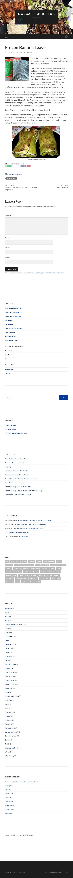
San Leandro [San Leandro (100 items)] (33, 578)
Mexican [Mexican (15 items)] (35, 572)
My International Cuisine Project (16, 433)
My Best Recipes (10, 429)
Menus (7, 716)
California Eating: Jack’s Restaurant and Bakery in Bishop (23, 491)
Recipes (7, 724)
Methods (19, 174)
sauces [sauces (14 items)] (42, 578)
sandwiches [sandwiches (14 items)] (9, 578)
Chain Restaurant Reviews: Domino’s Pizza (19, 483)
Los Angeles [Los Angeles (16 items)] (27, 572)
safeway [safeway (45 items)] (56, 575)
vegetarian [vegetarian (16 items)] (25, 582)
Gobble (7, 373)
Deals (7, 640)
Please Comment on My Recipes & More (30, 528)
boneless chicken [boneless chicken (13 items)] (21, 561)
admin (19, 52)
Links (7, 704)
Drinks (7, 652)
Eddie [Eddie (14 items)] (46, 565)
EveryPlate (9, 369)
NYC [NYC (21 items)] (52, 572)
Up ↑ (66, 872)
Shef (6, 359)
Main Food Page (10, 425)
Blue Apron (9, 786)
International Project (12, 696)
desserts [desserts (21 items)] (30, 565)
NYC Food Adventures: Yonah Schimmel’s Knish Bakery (34, 520)
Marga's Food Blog (36, 14)
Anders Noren (57, 872)
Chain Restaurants (11, 340)
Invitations (8, 700)
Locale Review (24, 536)
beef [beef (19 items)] (12, 561)
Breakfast (8, 620)
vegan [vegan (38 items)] (17, 582)
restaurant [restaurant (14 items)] (41, 575)
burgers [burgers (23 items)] (39, 561)
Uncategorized (10, 748)
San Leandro (9, 312)
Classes (7, 632)
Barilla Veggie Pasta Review (20, 532)
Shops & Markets (10, 736)
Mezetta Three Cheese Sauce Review (17, 459)
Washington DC (10, 336)
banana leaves (11, 178)
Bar (6, 612)
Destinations (9, 644)
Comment (9, 215)
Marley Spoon (9, 805)
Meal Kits (8, 712)
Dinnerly (8, 790)
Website (8, 258)
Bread (7, 616)
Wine (7, 752)
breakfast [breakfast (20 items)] (31, 561)
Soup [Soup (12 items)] (47, 578)
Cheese (7, 628)
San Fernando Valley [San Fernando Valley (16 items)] (21, 578)
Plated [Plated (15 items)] (21, 575)
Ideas (7, 692)
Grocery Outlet (10, 684)
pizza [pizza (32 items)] (14, 575)
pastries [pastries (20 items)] (8, 575)
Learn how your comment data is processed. (50, 273)
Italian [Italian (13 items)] (58, 568)
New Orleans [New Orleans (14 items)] (44, 572)
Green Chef (9, 794)
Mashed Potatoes (62, 186)
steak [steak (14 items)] (53, 578)
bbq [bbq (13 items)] (7, 561)
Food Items (12, 174)
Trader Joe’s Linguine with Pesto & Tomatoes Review (29, 524)
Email (7, 248)
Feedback (8, 668)
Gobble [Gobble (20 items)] (62, 565)
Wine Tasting (9, 756)
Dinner (7, 648)
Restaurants (9, 728)
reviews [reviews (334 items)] (49, 575)
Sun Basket (8, 813)
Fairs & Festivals (10, 664)
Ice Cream (8, 688)
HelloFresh (8, 797)
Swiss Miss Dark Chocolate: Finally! (16, 471)
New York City (10, 332)
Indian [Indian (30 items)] (52, 568)
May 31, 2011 (10, 52)
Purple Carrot (9, 809)
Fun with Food (10, 680)
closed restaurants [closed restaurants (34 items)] (20, 565)
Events (7, 660)
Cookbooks (9, 636)
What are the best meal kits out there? (25, 782)
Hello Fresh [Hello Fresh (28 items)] (17, 568)
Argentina (8, 608)
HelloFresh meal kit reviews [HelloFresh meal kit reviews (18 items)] (31, 568)
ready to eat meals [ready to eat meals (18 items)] (30, 575)
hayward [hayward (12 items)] (8, 568)
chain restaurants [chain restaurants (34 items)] (49, 561)
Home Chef (9, 801)
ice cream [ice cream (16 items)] (45, 568)
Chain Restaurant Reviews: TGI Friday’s (18, 495)
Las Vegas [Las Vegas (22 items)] (18, 572)
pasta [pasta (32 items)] (58, 572)
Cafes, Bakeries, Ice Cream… (14, 624)
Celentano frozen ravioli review (15, 463)
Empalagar (8, 467)
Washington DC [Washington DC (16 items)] (35, 582)
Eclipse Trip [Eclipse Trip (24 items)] (39, 565)
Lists (6, 708)
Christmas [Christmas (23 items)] (9, 565)
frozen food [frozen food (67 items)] (54, 565)
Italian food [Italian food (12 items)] (9, 572)
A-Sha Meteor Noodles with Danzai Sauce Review (21, 479)
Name (8, 238)
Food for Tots (9, 672)
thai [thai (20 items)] (58, 578)
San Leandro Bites (11, 732)
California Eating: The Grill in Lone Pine (18, 487)
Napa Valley (9, 324)
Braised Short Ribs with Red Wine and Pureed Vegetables (20, 187)
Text (6, 744)
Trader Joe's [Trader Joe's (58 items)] (9, 582)
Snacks (7, 740)
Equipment (8, 656)
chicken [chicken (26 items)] (59, 561)
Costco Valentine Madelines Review (17, 475)
